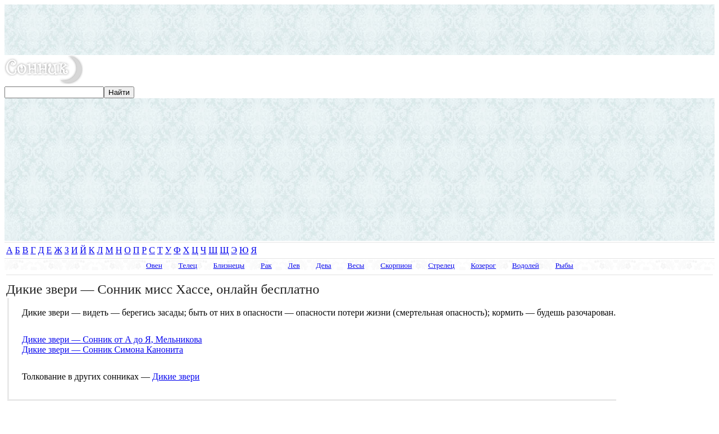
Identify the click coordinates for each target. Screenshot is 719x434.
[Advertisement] (359, 29)
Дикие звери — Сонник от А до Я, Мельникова (112, 339)
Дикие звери (175, 376)
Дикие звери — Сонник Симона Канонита (102, 349)
